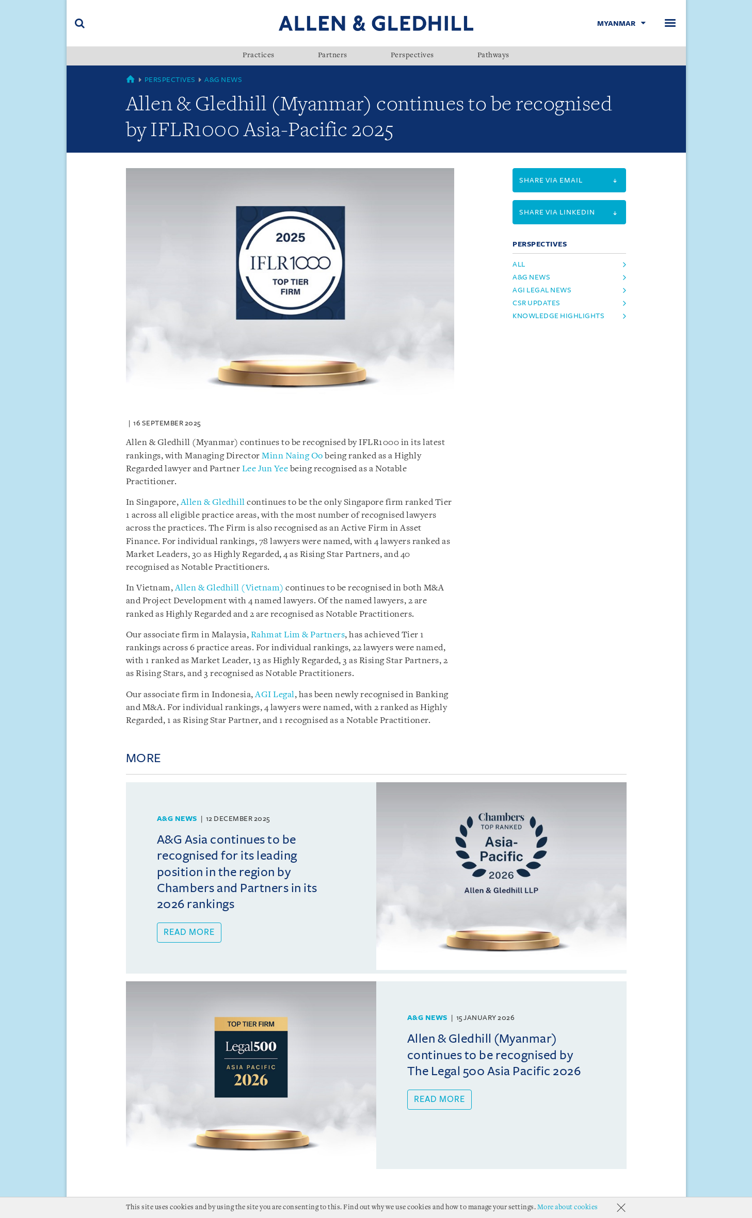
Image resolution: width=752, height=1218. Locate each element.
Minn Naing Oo (292, 456)
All (519, 264)
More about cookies (567, 1207)
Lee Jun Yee (265, 469)
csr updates (537, 303)
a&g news (531, 277)
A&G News (223, 80)
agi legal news (542, 290)
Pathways (493, 55)
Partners (332, 55)
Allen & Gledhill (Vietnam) (229, 588)
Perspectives (412, 55)
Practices (259, 55)
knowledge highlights (558, 316)
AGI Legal (275, 694)
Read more (189, 932)
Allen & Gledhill (213, 502)
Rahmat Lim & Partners (298, 635)
